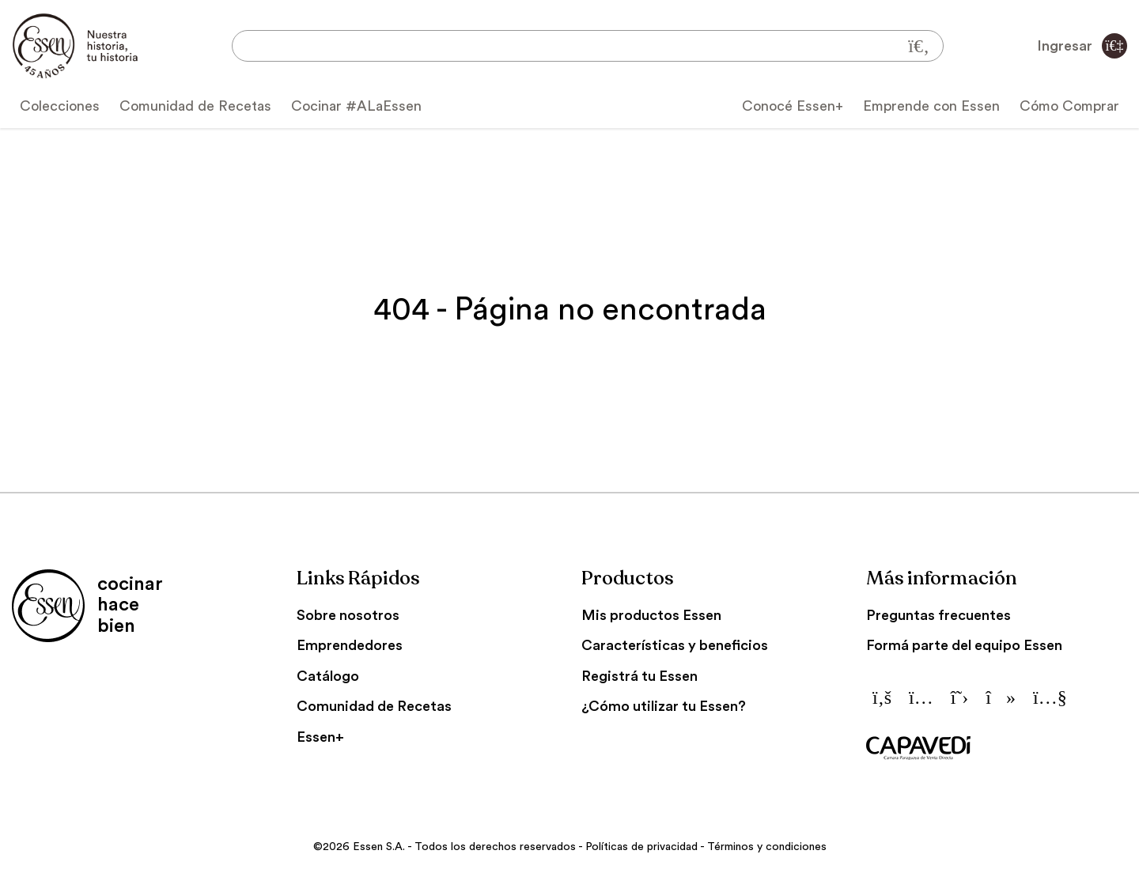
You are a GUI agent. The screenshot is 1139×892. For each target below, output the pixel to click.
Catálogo (328, 676)
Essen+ (320, 737)
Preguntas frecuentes (938, 615)
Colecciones (60, 106)
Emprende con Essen (931, 106)
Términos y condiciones (767, 846)
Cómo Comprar (1069, 106)
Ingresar (1082, 46)
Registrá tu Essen (639, 676)
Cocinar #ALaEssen (356, 106)
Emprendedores (350, 645)
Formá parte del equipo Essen (964, 645)
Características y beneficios (674, 645)
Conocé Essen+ (792, 106)
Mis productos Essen (651, 615)
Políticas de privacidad (641, 846)
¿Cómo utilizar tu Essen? (663, 706)
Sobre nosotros (348, 615)
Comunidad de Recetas (195, 106)
